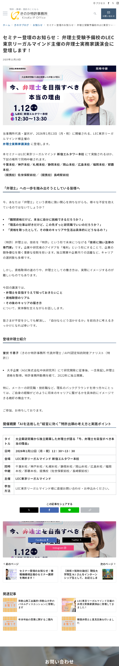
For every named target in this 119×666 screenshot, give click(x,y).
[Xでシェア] (29, 510)
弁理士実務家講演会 (16, 144)
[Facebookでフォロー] (108, 3)
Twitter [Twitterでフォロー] (76, 539)
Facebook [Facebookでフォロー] (42, 539)
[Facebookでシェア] (49, 510)
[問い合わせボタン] (108, 13)
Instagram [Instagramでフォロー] (59, 547)
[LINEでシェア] (69, 510)
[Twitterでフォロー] (113, 3)
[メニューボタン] (5, 14)
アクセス (99, 3)
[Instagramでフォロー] (117, 3)
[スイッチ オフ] (95, 13)
